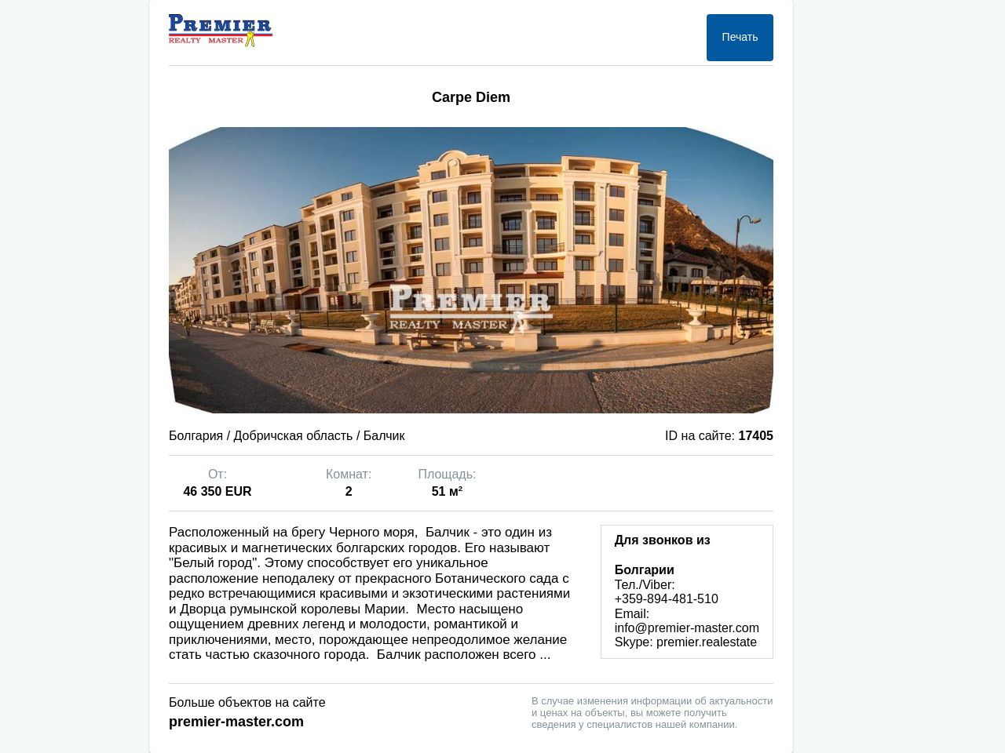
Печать (740, 37)
